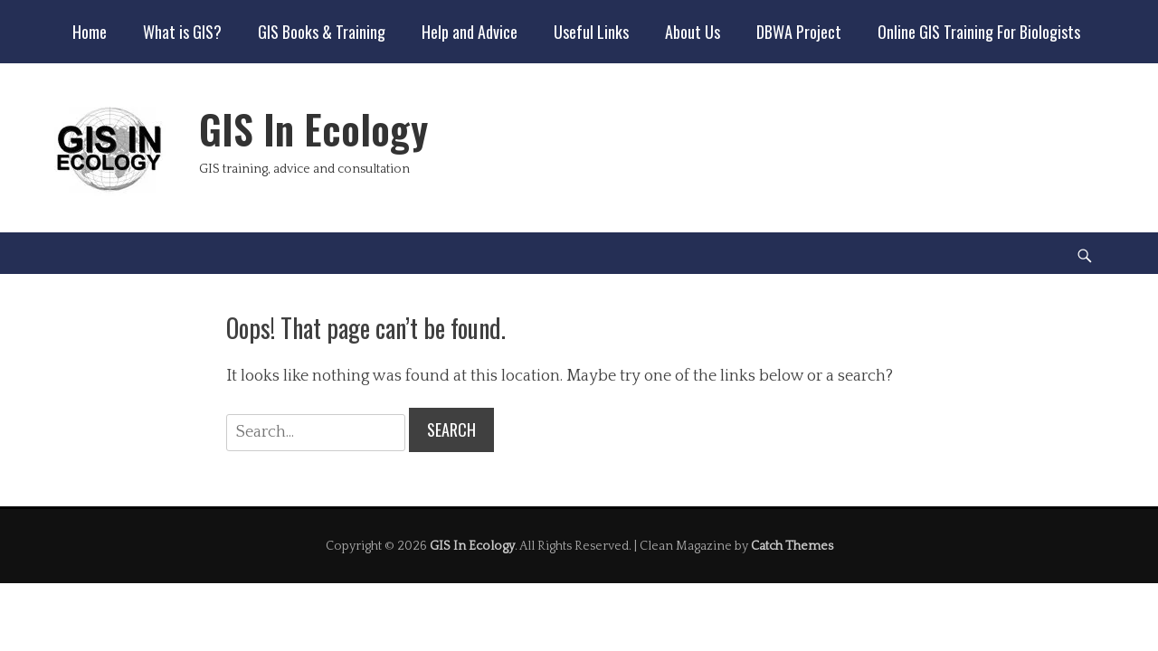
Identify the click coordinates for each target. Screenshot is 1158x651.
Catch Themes (792, 546)
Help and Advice (469, 31)
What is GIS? (182, 31)
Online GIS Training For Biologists (979, 31)
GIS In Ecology (313, 128)
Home (89, 31)
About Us (692, 31)
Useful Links (591, 31)
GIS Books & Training (321, 31)
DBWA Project (798, 31)
